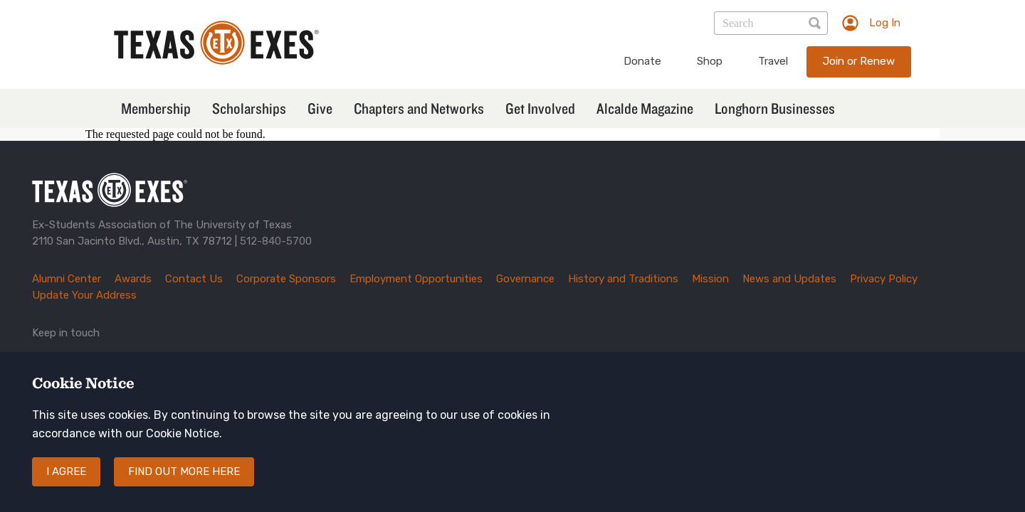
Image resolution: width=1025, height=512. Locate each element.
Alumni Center (66, 278)
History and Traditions (623, 278)
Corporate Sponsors (286, 278)
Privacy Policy (884, 278)
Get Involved (540, 108)
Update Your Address (84, 295)
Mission (710, 278)
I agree (66, 483)
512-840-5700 (276, 241)
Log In (884, 22)
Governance (525, 278)
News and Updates (789, 278)
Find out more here (184, 483)
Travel (773, 61)
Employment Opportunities (416, 278)
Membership (156, 108)
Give (320, 108)
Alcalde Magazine (644, 108)
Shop (709, 61)
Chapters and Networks (419, 108)
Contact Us (194, 278)
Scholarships (249, 108)
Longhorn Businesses (775, 108)
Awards (133, 278)
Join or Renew (859, 61)
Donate (642, 61)
